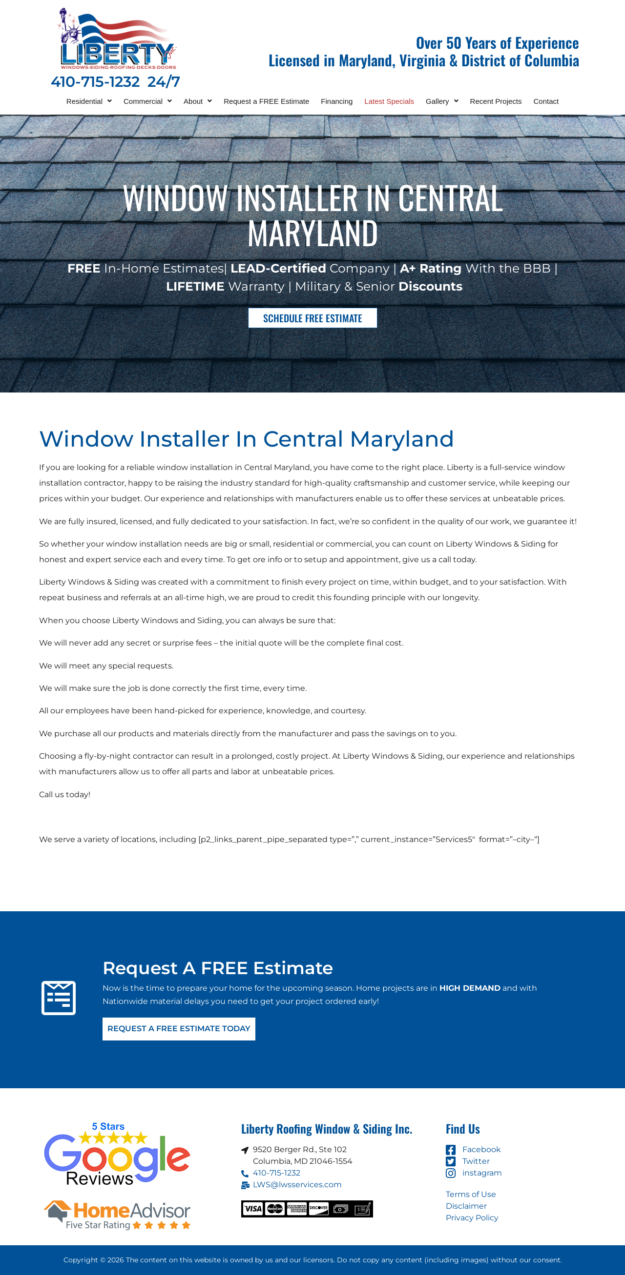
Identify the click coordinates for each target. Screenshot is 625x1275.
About (198, 101)
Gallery (442, 101)
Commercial (148, 101)
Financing (337, 101)
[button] (89, 101)
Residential (89, 101)
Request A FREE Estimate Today (178, 1029)
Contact (546, 101)
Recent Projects (496, 101)
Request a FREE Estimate (266, 101)
